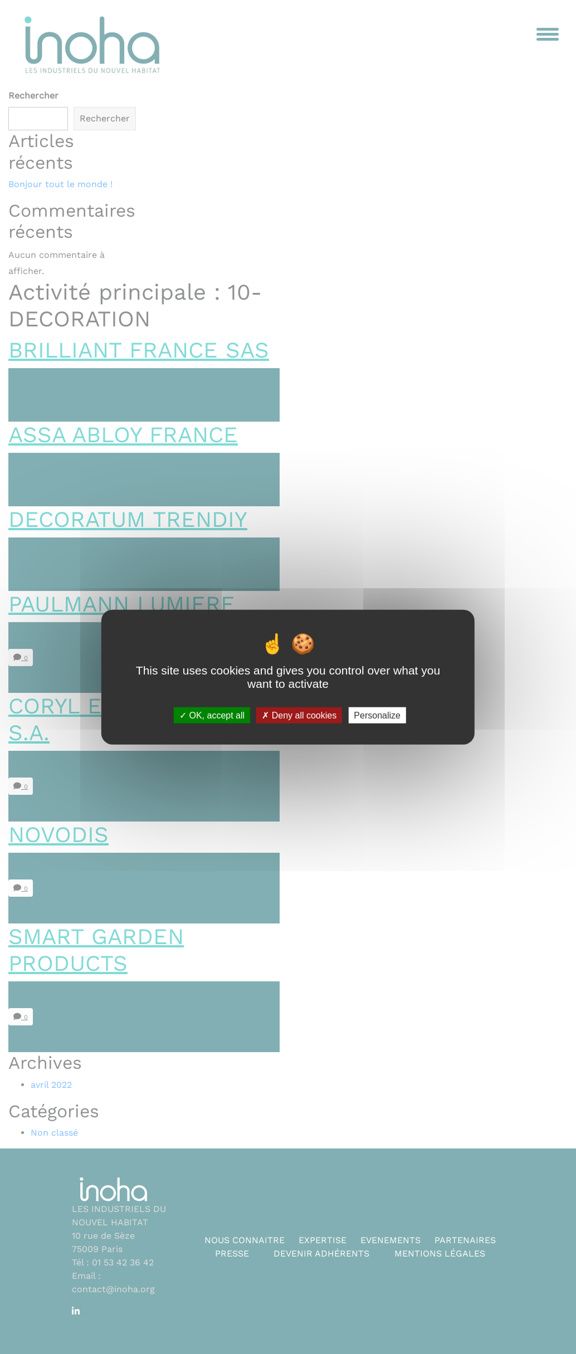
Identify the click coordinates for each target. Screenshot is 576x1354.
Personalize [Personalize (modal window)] (377, 715)
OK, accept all (212, 715)
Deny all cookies (299, 715)
